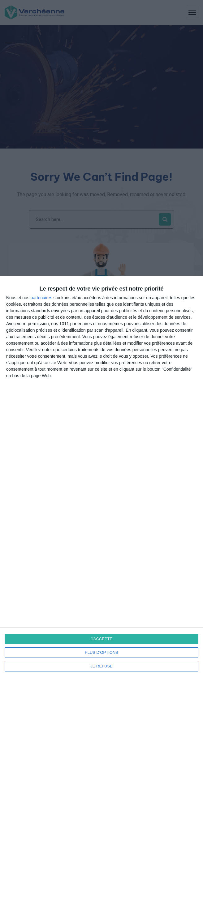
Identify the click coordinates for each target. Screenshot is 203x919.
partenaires (41, 298)
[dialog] (101, 597)
